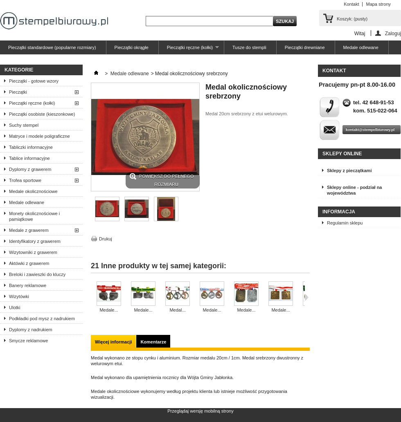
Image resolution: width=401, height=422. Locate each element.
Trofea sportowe (25, 180)
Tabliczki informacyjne (31, 147)
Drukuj (105, 238)
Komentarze (153, 341)
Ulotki (14, 307)
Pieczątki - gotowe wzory (34, 81)
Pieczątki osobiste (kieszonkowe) (42, 114)
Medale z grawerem (29, 230)
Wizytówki (19, 296)
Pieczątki (18, 92)
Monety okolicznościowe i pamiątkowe (34, 216)
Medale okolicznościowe (33, 191)
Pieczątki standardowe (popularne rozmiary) (52, 47)
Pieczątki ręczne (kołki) (189, 49)
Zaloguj (393, 33)
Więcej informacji (113, 341)
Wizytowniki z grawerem (33, 252)
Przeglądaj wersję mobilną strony (200, 411)
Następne (307, 297)
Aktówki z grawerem (29, 263)
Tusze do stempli (249, 47)
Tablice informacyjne (29, 158)
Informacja (338, 212)
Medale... (108, 310)
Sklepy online (342, 154)
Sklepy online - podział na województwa (354, 190)
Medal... (177, 310)
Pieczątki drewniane (305, 47)
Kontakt (351, 4)
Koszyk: (352, 18)
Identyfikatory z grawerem (35, 241)
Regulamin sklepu (345, 222)
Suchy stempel (23, 125)
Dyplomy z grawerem (30, 169)
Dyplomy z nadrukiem (30, 329)
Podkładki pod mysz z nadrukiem (42, 318)
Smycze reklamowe (28, 340)
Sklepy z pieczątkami (349, 170)
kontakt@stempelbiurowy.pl (370, 130)
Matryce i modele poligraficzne (39, 136)
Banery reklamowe (27, 285)
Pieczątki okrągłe (132, 47)
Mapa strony (378, 4)
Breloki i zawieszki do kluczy (37, 274)
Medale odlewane (360, 47)
